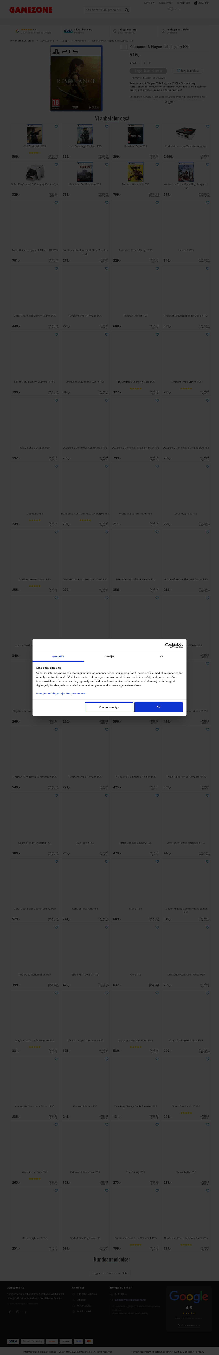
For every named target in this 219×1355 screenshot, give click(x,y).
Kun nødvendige (109, 707)
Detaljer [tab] (109, 656)
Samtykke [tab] (58, 656)
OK (158, 707)
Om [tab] (161, 656)
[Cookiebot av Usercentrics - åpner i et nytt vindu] (168, 645)
